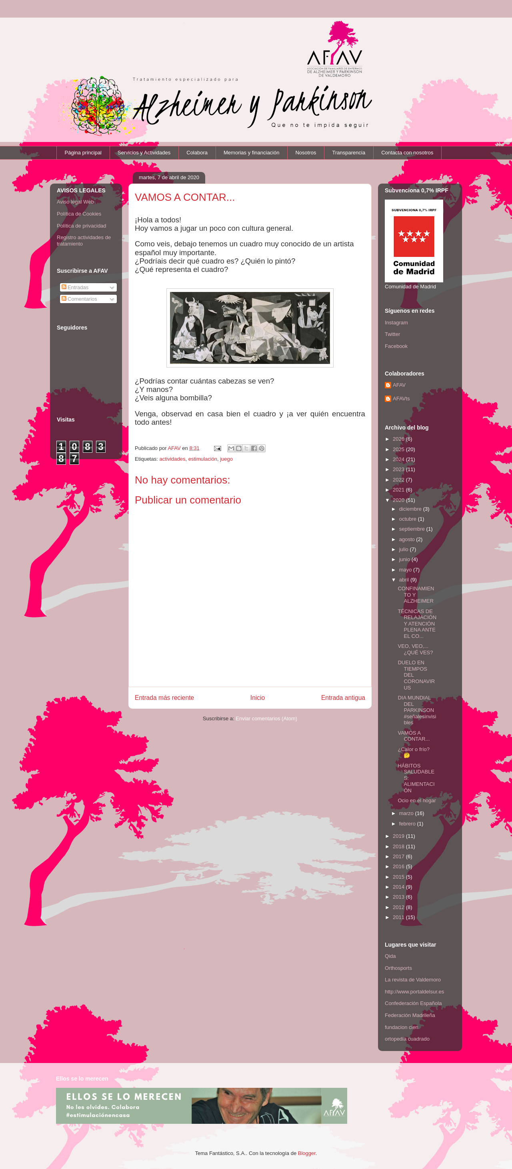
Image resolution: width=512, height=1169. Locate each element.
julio (404, 549)
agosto (407, 539)
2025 (399, 449)
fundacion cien (401, 1027)
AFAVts (401, 399)
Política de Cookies (79, 214)
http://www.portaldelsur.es (414, 992)
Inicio (257, 697)
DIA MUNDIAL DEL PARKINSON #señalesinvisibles (417, 710)
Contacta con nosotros (407, 153)
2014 (399, 887)
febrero (408, 824)
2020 (399, 500)
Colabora (197, 153)
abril (404, 580)
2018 (399, 846)
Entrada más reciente (164, 697)
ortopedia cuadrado (407, 1039)
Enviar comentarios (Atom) (266, 718)
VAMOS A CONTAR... (414, 736)
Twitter (392, 334)
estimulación (202, 459)
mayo (406, 570)
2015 (399, 877)
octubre (408, 519)
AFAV (399, 385)
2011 (399, 917)
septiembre (412, 529)
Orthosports (398, 968)
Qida (390, 956)
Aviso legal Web (75, 202)
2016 (399, 866)
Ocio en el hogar (417, 800)
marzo (407, 813)
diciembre (411, 509)
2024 (399, 459)
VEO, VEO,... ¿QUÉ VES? (415, 649)
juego (226, 459)
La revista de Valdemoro (413, 980)
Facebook (396, 346)
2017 (399, 856)
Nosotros (305, 153)
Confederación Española (413, 1003)
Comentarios (79, 299)
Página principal (83, 153)
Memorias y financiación (251, 153)
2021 (399, 490)
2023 (399, 469)
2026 (399, 439)
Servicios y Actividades (144, 153)
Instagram (396, 323)
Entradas (75, 287)
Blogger (307, 1153)
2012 (399, 907)
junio (405, 559)
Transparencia (349, 153)
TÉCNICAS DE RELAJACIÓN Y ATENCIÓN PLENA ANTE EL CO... (417, 623)
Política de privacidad (81, 226)
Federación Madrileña (410, 1015)
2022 (399, 480)
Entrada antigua (343, 697)
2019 (399, 836)
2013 (399, 897)
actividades (172, 459)
